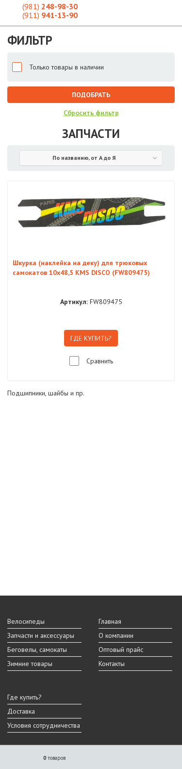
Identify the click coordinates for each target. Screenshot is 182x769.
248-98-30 (50, 6)
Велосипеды (26, 621)
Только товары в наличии (66, 67)
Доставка (21, 711)
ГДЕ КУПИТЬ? (91, 338)
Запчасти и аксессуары (40, 635)
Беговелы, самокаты (37, 649)
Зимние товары (29, 663)
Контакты (112, 663)
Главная (110, 621)
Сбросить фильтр (91, 112)
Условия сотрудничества (43, 725)
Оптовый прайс (121, 649)
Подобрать (91, 94)
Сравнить (99, 361)
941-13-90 (50, 15)
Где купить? (24, 697)
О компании (116, 635)
